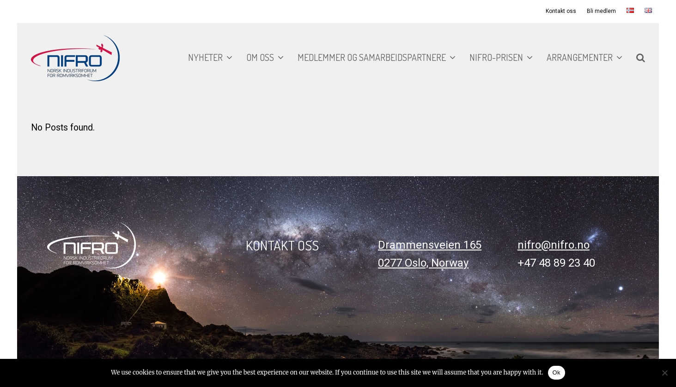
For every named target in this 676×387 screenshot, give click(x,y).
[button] (640, 58)
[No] (664, 372)
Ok (556, 372)
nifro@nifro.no (554, 244)
